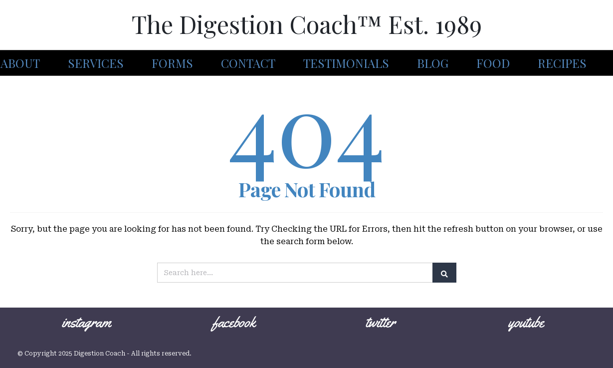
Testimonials (346, 63)
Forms (172, 63)
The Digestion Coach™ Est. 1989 (307, 23)
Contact (248, 63)
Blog (432, 63)
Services (96, 63)
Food (493, 63)
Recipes (562, 63)
